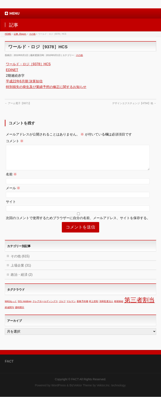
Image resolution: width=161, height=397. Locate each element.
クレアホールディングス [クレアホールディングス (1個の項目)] (45, 306)
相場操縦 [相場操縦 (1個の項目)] (118, 306)
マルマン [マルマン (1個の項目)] (71, 306)
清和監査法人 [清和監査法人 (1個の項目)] (106, 306)
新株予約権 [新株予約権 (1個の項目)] (82, 306)
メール (13, 193)
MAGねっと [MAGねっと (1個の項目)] (11, 306)
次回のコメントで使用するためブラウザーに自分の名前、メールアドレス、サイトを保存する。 (78, 223)
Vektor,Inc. (103, 385)
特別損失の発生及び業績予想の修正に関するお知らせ (46, 87)
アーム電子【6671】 (18, 103)
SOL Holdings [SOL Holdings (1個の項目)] (24, 306)
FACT (75, 379)
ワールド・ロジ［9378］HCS (28, 64)
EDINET (12, 70)
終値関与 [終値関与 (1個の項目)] (9, 312)
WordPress (58, 385)
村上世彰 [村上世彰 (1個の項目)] (93, 306)
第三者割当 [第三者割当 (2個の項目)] (139, 304)
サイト (11, 206)
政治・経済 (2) (21, 279)
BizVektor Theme (80, 385)
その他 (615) (20, 261)
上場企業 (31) (21, 270)
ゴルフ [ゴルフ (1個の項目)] (62, 306)
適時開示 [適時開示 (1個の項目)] (19, 312)
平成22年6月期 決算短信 (24, 81)
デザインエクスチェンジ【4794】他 (134, 103)
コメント (14, 141)
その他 (79, 55)
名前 (11, 179)
